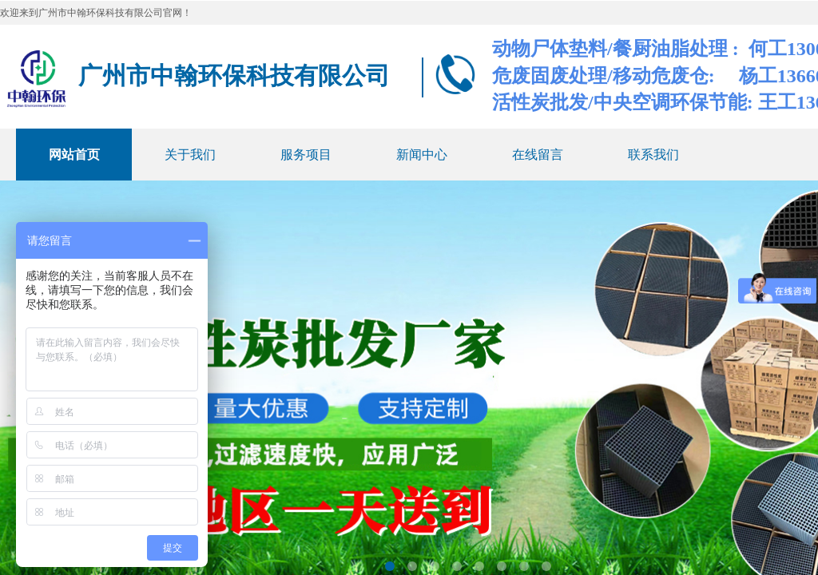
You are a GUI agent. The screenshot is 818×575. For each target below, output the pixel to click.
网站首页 (74, 154)
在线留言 (537, 154)
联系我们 (653, 154)
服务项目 (306, 154)
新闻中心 (421, 154)
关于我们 (190, 154)
